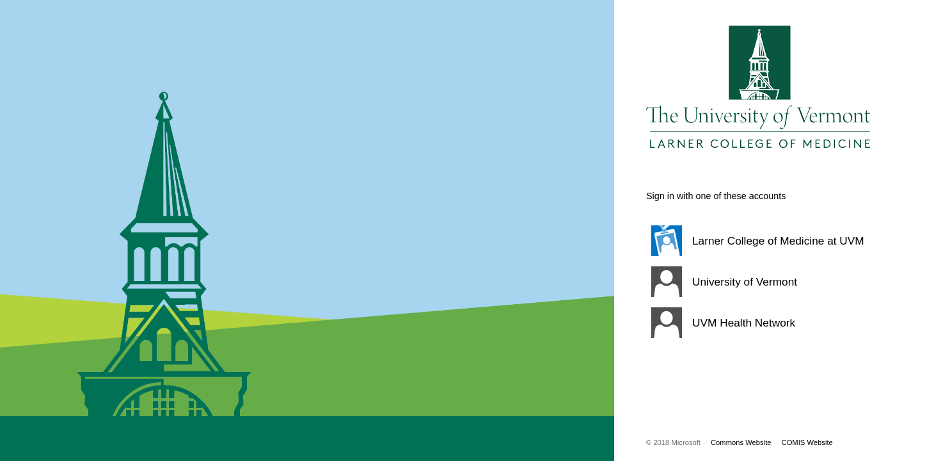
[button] (758, 240)
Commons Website (741, 442)
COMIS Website (807, 442)
